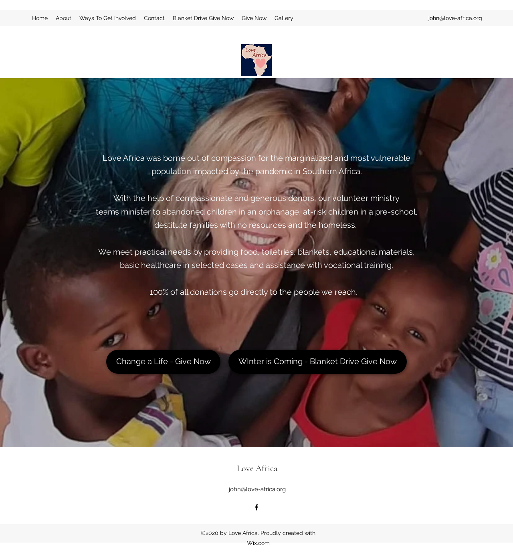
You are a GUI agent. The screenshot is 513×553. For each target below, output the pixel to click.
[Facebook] (256, 507)
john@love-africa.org (455, 18)
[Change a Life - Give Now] (163, 362)
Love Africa (257, 468)
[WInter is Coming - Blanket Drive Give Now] (317, 362)
